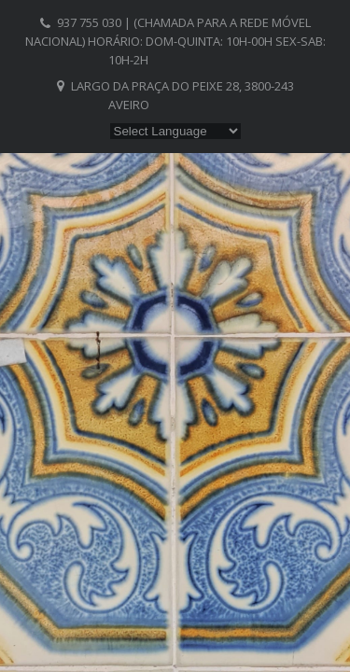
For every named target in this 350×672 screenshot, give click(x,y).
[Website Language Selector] (175, 131)
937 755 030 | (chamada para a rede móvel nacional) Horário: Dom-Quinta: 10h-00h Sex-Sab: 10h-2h (175, 41)
